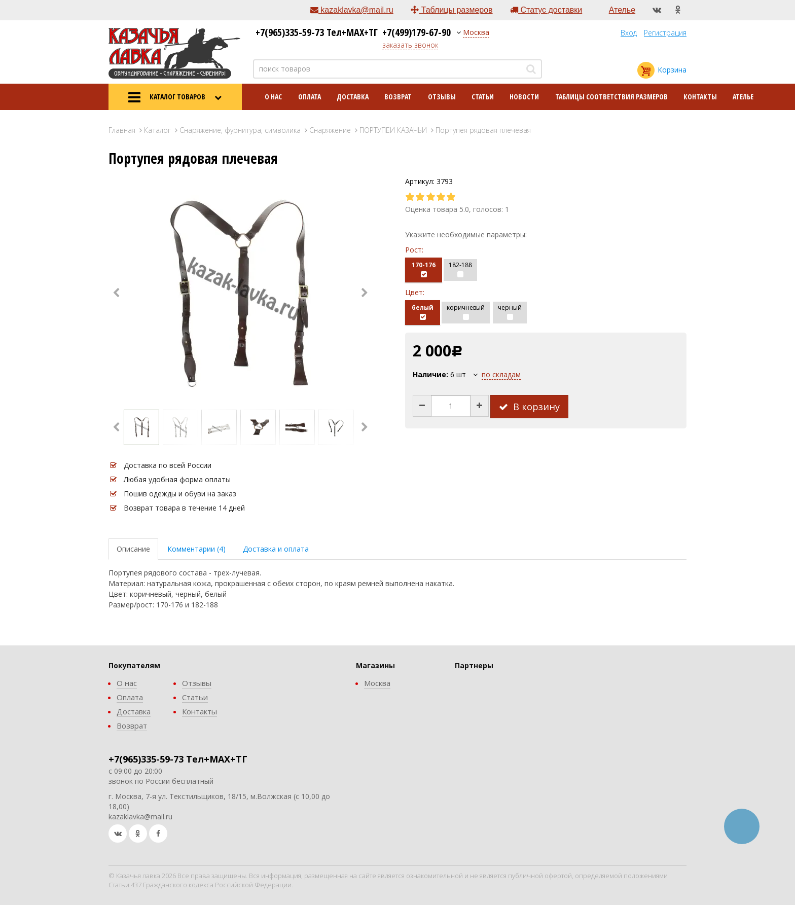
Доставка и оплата (276, 549)
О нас (273, 96)
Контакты (700, 96)
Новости (524, 96)
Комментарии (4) (196, 549)
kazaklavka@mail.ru (351, 10)
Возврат (398, 96)
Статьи (483, 96)
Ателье (622, 10)
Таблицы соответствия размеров (611, 96)
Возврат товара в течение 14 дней (184, 508)
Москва (476, 32)
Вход (629, 33)
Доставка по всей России (167, 465)
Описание (133, 549)
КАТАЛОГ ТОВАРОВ (175, 97)
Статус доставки (546, 10)
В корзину (529, 407)
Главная (122, 130)
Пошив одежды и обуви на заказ (180, 493)
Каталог (157, 130)
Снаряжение (330, 130)
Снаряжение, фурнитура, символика (240, 130)
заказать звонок (410, 45)
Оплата (309, 96)
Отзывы (442, 96)
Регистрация (665, 33)
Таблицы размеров (451, 10)
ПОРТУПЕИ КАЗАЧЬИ (393, 130)
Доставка (353, 96)
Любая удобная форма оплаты (177, 479)
